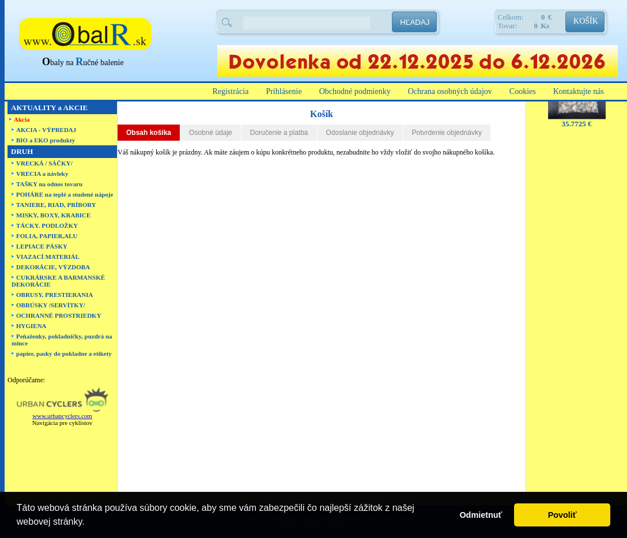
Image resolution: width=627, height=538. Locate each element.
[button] (88, 523)
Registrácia (230, 91)
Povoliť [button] (562, 515)
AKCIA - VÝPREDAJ (46, 129)
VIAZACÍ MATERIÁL (48, 256)
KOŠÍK (585, 21)
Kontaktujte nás (578, 91)
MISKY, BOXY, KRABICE (53, 215)
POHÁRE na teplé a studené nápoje (64, 194)
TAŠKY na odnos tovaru (49, 183)
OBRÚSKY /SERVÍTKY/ (50, 305)
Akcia (22, 119)
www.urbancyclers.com (62, 415)
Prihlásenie (283, 91)
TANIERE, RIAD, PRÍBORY (56, 204)
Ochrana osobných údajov (450, 91)
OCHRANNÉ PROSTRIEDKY (58, 315)
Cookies (522, 91)
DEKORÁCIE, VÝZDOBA (53, 267)
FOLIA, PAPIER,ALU (46, 235)
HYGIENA (31, 325)
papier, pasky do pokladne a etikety (64, 353)
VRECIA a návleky (42, 173)
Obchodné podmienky (355, 91)
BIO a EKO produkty (45, 140)
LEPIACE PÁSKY (41, 246)
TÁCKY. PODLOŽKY (47, 225)
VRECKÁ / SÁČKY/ (44, 163)
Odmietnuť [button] (480, 515)
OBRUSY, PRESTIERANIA (54, 294)
